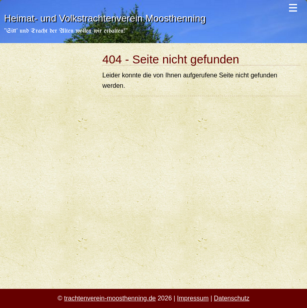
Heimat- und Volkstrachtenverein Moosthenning (104, 18)
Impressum (193, 298)
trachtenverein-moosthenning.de (109, 298)
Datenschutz (231, 298)
